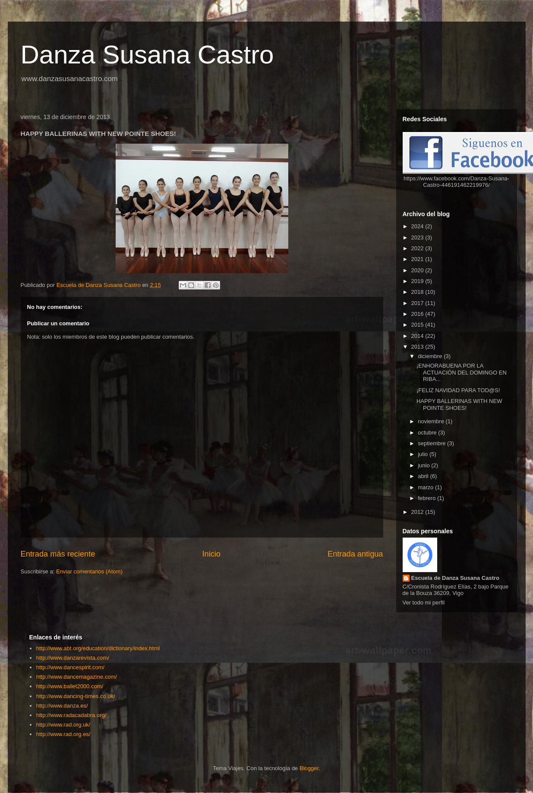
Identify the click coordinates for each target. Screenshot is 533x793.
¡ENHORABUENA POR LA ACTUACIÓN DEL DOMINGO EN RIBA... (461, 372)
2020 (418, 270)
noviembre (431, 421)
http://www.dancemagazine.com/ (76, 676)
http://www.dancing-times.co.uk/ (75, 696)
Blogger (309, 768)
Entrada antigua (355, 554)
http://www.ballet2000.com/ (69, 686)
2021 (418, 259)
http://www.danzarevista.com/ (72, 658)
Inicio (211, 554)
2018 (418, 292)
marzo (426, 487)
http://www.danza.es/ (62, 705)
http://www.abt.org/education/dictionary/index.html (98, 648)
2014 (418, 336)
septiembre (432, 443)
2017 (418, 303)
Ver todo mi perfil (424, 602)
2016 (418, 314)
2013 (418, 346)
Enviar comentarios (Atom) (89, 571)
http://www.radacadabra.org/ (71, 715)
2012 (418, 512)
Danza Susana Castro (147, 54)
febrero (427, 498)
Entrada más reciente (58, 554)
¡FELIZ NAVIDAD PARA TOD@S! (458, 390)
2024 (418, 226)
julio (423, 454)
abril (424, 476)
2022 (418, 248)
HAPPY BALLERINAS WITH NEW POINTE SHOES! (459, 404)
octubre (428, 432)
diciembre (431, 356)
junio (424, 465)
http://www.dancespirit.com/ (70, 667)
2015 (418, 324)
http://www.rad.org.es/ (63, 734)
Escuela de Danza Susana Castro (455, 578)
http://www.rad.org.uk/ (63, 724)
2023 (418, 237)
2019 (418, 281)
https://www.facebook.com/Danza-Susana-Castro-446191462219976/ (456, 181)
